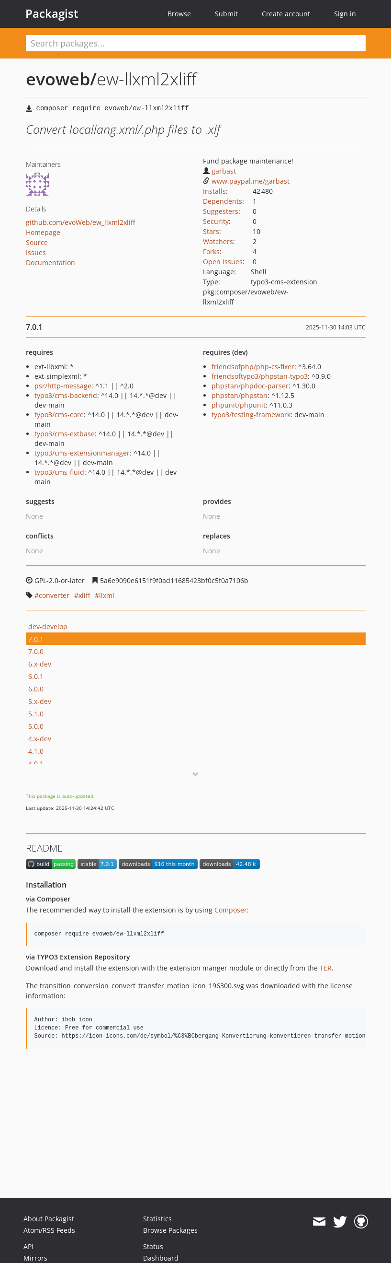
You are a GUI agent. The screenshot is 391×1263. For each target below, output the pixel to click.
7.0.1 (36, 638)
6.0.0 (36, 688)
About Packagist (48, 1218)
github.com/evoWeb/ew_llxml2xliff (80, 222)
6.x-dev (39, 663)
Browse (179, 13)
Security (216, 221)
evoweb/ (61, 79)
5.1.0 (36, 713)
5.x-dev (39, 701)
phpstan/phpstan (240, 395)
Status (153, 1246)
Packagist (51, 13)
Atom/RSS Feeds (49, 1230)
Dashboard (161, 1258)
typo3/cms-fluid (59, 472)
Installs (214, 191)
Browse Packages (170, 1230)
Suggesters (220, 211)
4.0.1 (36, 763)
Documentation (50, 262)
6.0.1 (36, 676)
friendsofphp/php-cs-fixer (253, 366)
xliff (84, 595)
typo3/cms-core (59, 414)
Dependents (222, 201)
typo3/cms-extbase (64, 433)
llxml (106, 595)
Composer (230, 909)
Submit (226, 13)
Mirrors (35, 1258)
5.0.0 (36, 726)
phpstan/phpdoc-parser (250, 385)
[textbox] (196, 43)
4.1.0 (36, 751)
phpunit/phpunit (239, 404)
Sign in (345, 13)
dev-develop (47, 626)
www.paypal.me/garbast (246, 181)
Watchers (218, 241)
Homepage (43, 232)
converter (54, 595)
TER (326, 967)
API (28, 1246)
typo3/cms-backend (65, 395)
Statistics (157, 1218)
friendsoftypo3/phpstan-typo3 (260, 376)
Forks (211, 251)
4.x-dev (39, 738)
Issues (36, 252)
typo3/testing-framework (251, 414)
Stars (211, 231)
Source (37, 242)
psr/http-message (62, 385)
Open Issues (223, 261)
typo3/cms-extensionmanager (82, 452)
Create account (286, 13)
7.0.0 (36, 651)
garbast (219, 170)
